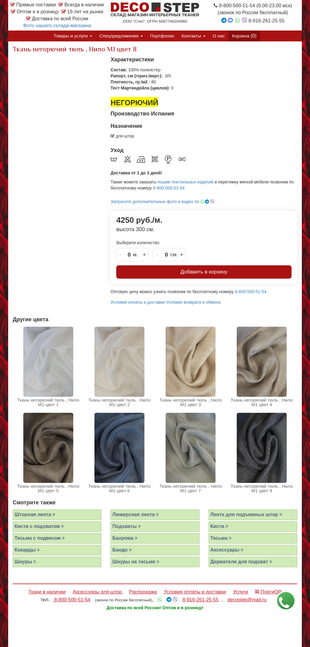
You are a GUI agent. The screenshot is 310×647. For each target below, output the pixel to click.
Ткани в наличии (47, 591)
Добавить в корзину (203, 272)
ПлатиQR (268, 591)
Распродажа (143, 591)
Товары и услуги (73, 35)
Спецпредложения (121, 35)
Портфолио (162, 35)
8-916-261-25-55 (201, 599)
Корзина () (244, 36)
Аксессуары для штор (98, 591)
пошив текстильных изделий (185, 182)
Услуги (240, 591)
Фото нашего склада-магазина (57, 25)
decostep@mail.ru (246, 599)
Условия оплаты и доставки (137, 302)
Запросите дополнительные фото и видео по (162, 201)
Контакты (194, 35)
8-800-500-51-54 (72, 599)
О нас (219, 35)
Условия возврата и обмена (193, 302)
